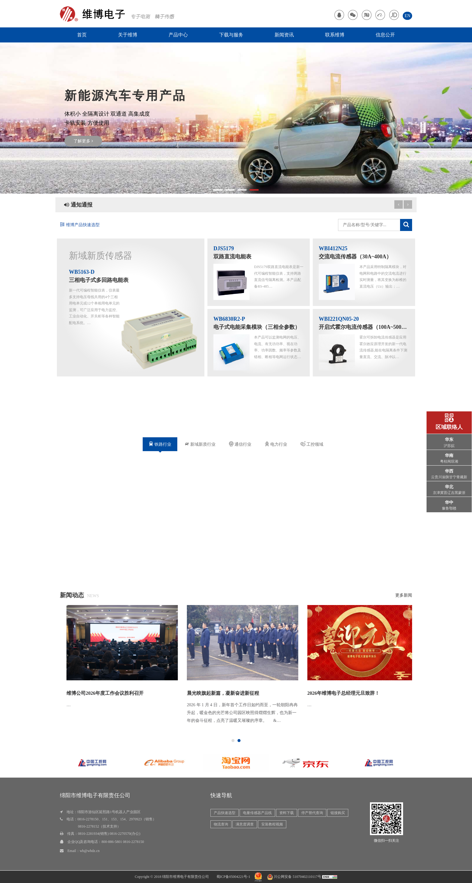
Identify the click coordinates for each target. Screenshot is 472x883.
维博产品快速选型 (80, 225)
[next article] (398, 204)
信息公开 (385, 34)
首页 (82, 34)
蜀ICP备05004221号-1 (233, 877)
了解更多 (83, 141)
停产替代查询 (312, 813)
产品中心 (178, 34)
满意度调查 (245, 824)
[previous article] (408, 204)
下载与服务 (231, 34)
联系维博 (334, 34)
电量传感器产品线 (257, 813)
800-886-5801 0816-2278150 (122, 842)
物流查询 (221, 824)
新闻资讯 (284, 34)
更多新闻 (403, 595)
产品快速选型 (224, 813)
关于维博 (127, 34)
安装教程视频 (272, 824)
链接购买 (338, 813)
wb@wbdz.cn (90, 851)
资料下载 (286, 813)
